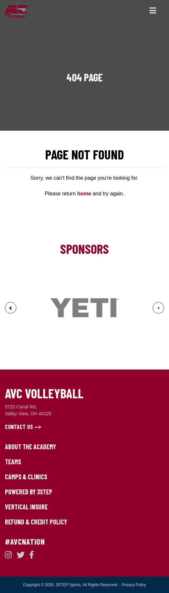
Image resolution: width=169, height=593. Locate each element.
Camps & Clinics (26, 477)
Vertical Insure (26, 507)
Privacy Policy (134, 585)
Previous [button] (10, 310)
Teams (13, 462)
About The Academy (30, 447)
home (84, 193)
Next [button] (158, 309)
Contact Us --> (23, 426)
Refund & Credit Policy (36, 522)
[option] (84, 308)
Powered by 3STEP (28, 492)
